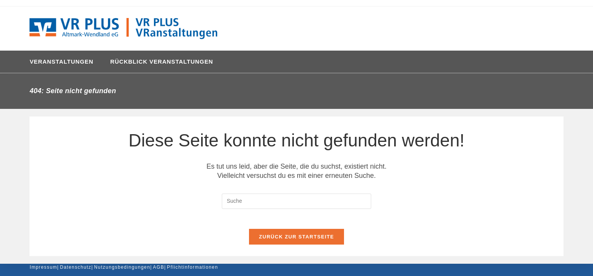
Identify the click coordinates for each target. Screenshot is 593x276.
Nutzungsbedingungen (122, 267)
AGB (158, 267)
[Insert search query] (296, 201)
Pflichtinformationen (192, 267)
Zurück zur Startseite (296, 240)
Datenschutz (75, 267)
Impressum (43, 267)
